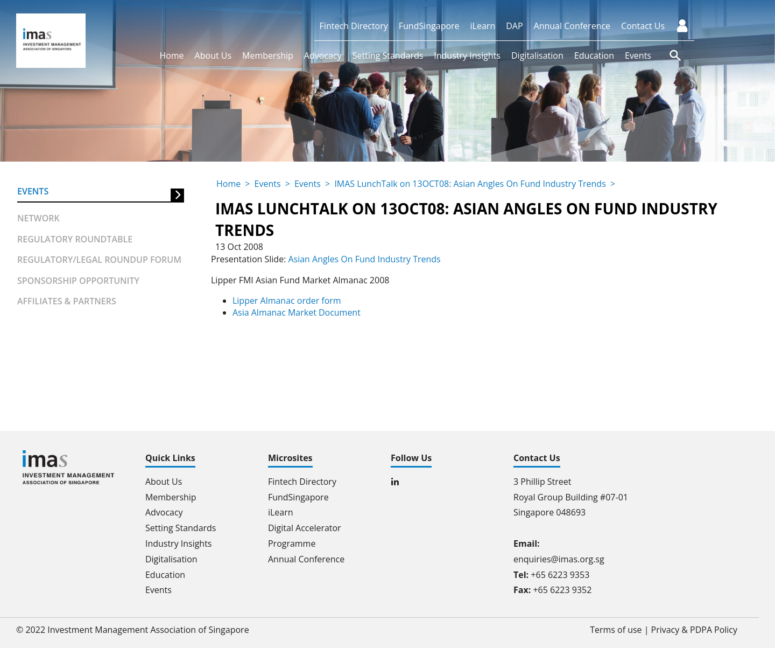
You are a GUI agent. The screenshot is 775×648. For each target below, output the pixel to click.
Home (171, 55)
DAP (514, 26)
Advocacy (323, 55)
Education (594, 55)
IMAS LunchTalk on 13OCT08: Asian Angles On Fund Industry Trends (471, 184)
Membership (267, 55)
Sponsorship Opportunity (78, 281)
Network (38, 218)
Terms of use (616, 630)
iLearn (483, 26)
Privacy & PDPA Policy (694, 630)
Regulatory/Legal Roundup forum (99, 260)
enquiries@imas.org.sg (558, 559)
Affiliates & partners (66, 301)
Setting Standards (388, 55)
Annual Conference (572, 26)
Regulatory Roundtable (74, 239)
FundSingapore (429, 26)
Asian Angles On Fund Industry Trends (364, 259)
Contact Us (643, 26)
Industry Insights (467, 55)
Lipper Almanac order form (286, 300)
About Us (213, 55)
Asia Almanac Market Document (296, 312)
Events (638, 55)
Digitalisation (537, 55)
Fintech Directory (354, 26)
